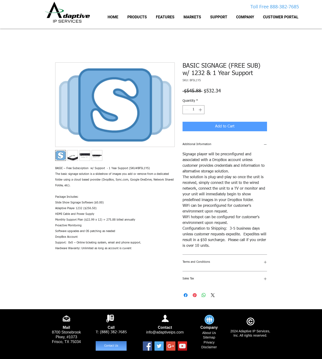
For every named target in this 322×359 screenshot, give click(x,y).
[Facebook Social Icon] (147, 346)
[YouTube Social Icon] (182, 346)
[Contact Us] (111, 346)
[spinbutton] (193, 110)
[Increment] (201, 110)
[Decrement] (186, 110)
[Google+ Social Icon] (170, 346)
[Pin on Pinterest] (195, 295)
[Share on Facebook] (185, 295)
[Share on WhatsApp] (204, 295)
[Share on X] (213, 295)
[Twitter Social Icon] (159, 346)
